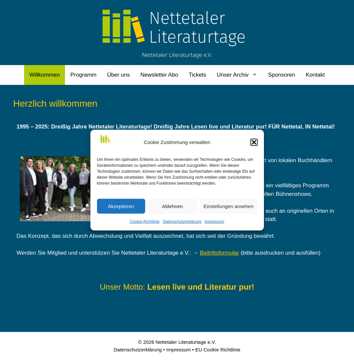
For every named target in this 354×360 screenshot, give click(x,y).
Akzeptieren (121, 206)
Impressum (214, 221)
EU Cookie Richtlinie (218, 349)
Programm (83, 75)
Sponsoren (281, 75)
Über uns (118, 75)
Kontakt (315, 75)
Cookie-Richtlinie (144, 221)
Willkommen (44, 75)
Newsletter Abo (159, 75)
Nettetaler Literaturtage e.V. (177, 54)
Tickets (197, 75)
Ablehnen (172, 206)
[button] (254, 142)
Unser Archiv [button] (240, 75)
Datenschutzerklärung (182, 221)
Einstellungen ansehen (229, 206)
